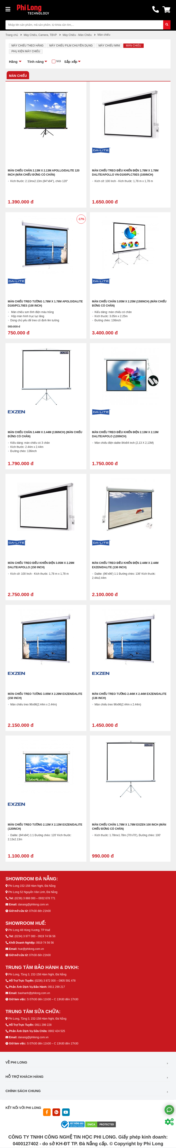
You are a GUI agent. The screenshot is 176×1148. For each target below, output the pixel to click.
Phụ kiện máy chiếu (25, 51)
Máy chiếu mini (109, 45)
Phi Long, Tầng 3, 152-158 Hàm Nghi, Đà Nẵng (37, 974)
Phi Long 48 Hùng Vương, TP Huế (29, 930)
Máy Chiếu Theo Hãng (27, 45)
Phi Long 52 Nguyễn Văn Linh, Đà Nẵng (32, 892)
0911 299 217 (56, 987)
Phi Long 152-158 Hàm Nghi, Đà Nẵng (31, 885)
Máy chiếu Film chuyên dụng (71, 45)
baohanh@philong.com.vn (34, 993)
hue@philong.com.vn (31, 949)
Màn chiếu (133, 45)
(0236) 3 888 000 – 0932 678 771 (34, 898)
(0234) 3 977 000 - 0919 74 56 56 (34, 936)
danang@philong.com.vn (33, 904)
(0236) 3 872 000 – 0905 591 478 (55, 980)
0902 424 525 (56, 1031)
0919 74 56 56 (45, 942)
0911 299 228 (43, 1024)
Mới (58, 61)
